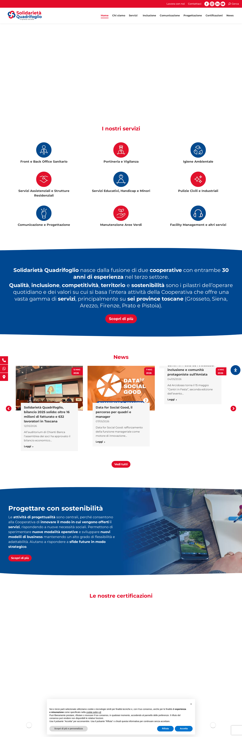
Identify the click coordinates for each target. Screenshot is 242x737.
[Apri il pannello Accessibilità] (235, 370)
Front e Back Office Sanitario (43, 161)
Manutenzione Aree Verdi (121, 225)
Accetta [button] (184, 728)
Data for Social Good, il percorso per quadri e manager (114, 412)
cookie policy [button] (93, 712)
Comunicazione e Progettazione (44, 225)
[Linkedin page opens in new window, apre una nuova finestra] (217, 4)
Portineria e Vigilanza (121, 161)
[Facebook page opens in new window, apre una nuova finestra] (206, 4)
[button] (8, 408)
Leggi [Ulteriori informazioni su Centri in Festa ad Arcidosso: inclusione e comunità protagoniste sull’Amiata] (172, 399)
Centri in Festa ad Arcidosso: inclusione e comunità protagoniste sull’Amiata (190, 369)
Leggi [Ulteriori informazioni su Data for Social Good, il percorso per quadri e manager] (100, 441)
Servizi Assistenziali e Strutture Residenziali (43, 193)
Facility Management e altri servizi (198, 225)
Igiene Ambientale (198, 161)
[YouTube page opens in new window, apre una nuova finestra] (223, 4)
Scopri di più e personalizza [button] (68, 728)
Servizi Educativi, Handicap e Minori (121, 191)
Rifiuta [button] (165, 728)
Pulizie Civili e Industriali (198, 191)
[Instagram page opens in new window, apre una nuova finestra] (212, 4)
